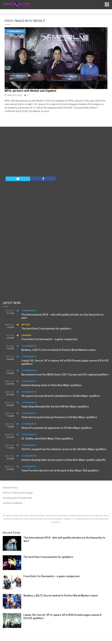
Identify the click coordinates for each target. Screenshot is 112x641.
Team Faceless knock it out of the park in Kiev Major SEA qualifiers (60, 470)
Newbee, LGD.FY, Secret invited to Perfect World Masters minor (58, 350)
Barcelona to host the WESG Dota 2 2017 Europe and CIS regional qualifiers (65, 374)
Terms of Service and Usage (18, 492)
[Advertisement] (56, 152)
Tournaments (15, 31)
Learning (26, 335)
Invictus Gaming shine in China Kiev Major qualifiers (51, 385)
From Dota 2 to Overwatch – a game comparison (49, 339)
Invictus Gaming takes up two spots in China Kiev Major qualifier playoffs (63, 460)
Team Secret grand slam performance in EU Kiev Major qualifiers (59, 417)
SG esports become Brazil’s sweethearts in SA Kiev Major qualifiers (60, 396)
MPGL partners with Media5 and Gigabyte (30, 90)
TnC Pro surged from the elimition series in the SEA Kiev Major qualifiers (63, 449)
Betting (25, 324)
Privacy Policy (10, 487)
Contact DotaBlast (12, 503)
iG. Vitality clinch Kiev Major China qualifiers (47, 438)
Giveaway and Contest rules (17, 497)
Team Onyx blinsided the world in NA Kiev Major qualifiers (55, 406)
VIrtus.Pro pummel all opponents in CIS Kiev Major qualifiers (56, 428)
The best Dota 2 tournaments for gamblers (46, 328)
